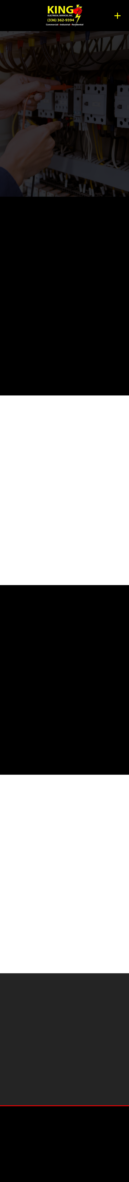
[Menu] (117, 15)
